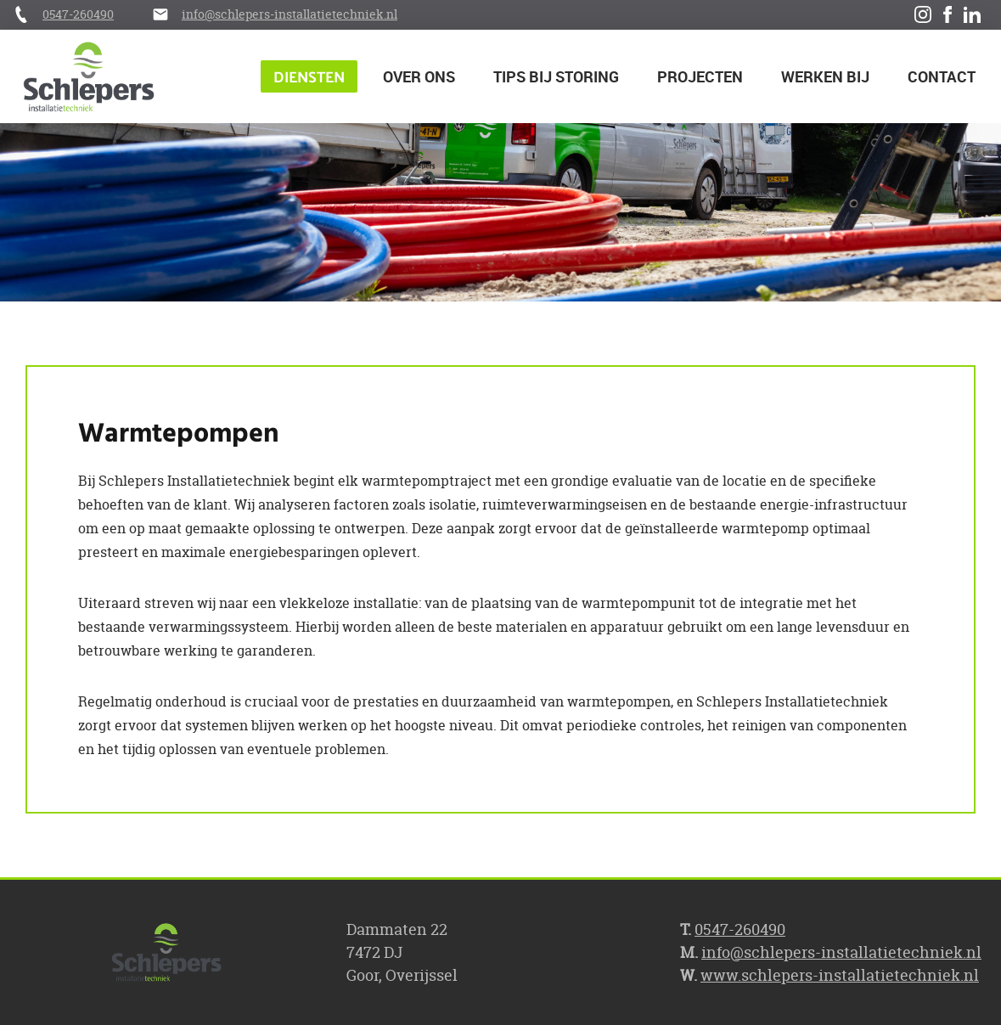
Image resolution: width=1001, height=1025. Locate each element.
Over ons (419, 76)
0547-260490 (78, 14)
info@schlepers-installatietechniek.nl (289, 14)
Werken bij (825, 76)
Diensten (309, 76)
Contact (942, 76)
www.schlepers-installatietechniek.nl (839, 975)
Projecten (700, 76)
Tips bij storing (556, 76)
